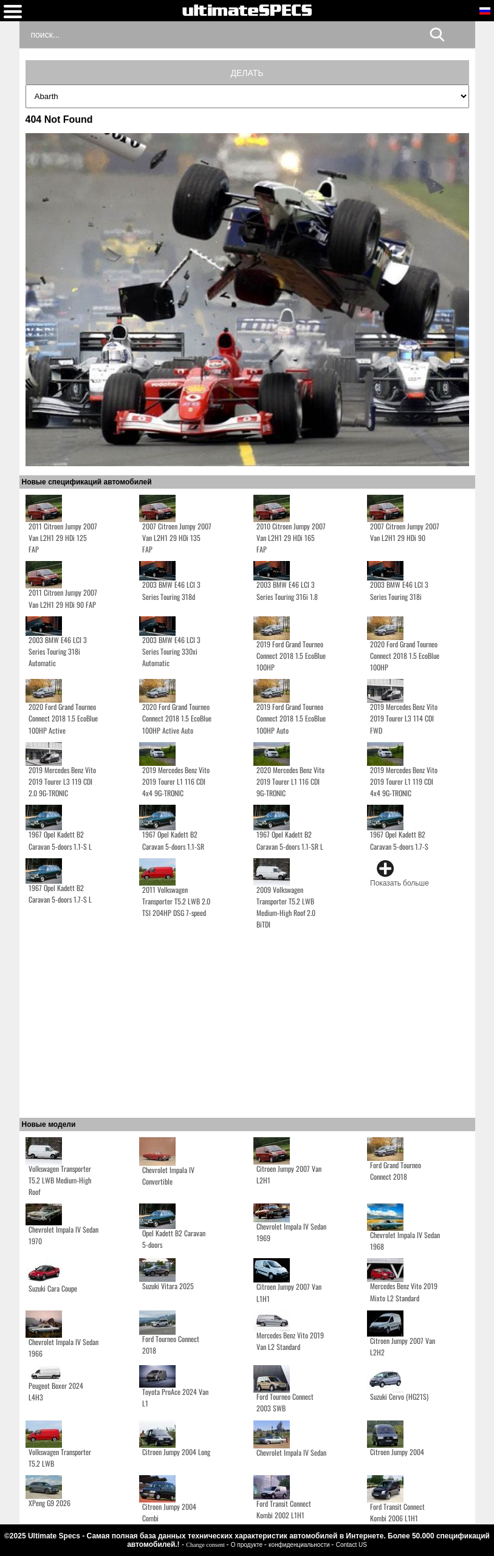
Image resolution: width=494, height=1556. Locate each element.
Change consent (206, 1544)
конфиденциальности (300, 1544)
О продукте (247, 1544)
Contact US (351, 1544)
